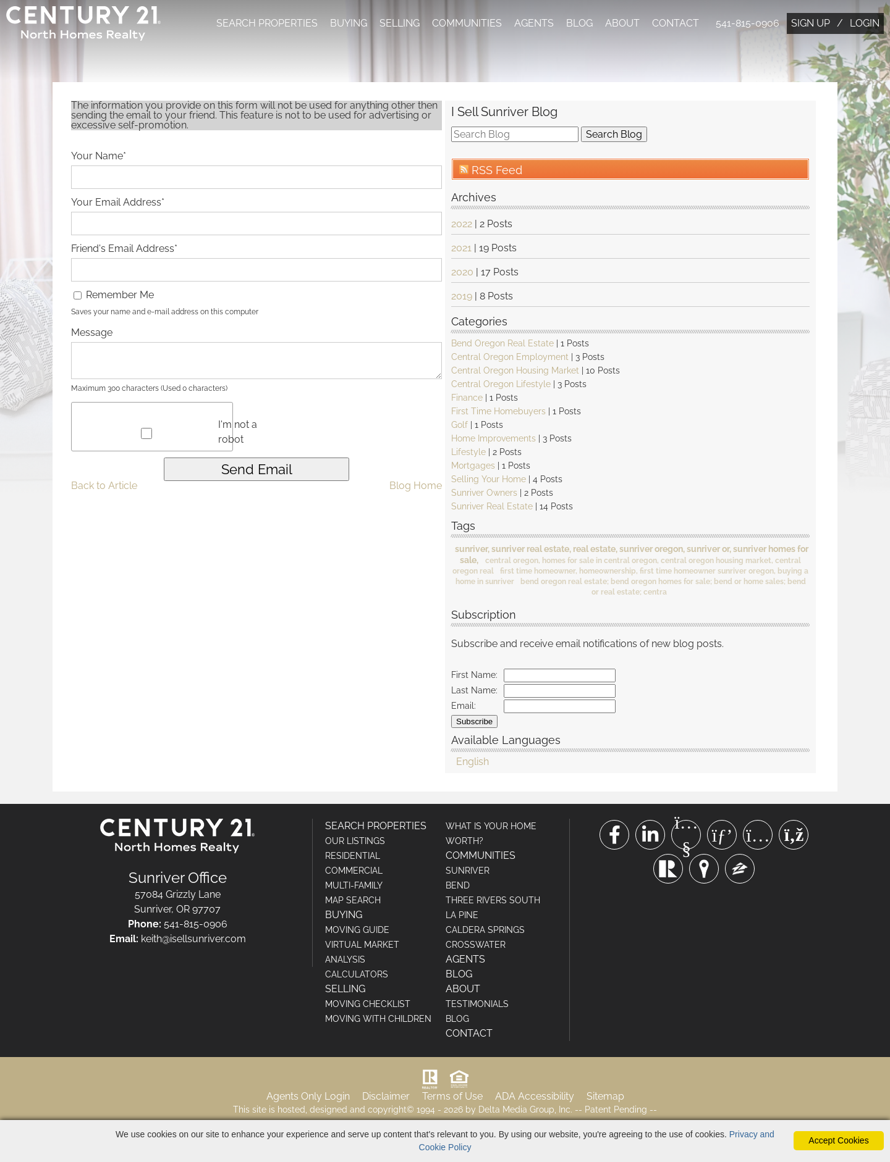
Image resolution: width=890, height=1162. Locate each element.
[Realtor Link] (668, 870)
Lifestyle (468, 453)
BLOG (579, 23)
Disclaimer (386, 1097)
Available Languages (506, 740)
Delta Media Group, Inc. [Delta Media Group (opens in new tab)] (525, 1111)
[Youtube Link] (686, 836)
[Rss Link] (793, 836)
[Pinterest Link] (722, 836)
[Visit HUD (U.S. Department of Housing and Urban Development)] (459, 1080)
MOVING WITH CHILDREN (378, 1020)
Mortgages (473, 467)
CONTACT (675, 23)
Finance (467, 399)
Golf (459, 426)
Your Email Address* (117, 203)
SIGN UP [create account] (810, 23)
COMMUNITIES (467, 23)
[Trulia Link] (704, 870)
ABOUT (622, 23)
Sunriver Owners (484, 494)
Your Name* (98, 157)
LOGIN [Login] (864, 23)
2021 (461, 249)
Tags (463, 526)
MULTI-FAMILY (354, 887)
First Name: (474, 676)
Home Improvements (493, 440)
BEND (458, 887)
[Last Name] (560, 692)
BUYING (348, 23)
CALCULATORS (356, 975)
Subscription (483, 615)
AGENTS (534, 23)
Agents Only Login (308, 1097)
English (472, 763)
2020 (462, 273)
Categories (479, 322)
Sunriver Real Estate (492, 507)
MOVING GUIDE (357, 931)
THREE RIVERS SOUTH (493, 901)
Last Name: (474, 691)
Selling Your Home (488, 480)
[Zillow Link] (740, 870)
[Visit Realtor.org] (430, 1080)
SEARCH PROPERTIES (267, 23)
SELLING (399, 23)
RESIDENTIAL (352, 857)
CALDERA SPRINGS (485, 931)
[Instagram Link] (758, 836)
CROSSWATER (476, 946)
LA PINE (462, 916)
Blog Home (415, 487)
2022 (461, 225)
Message (91, 334)
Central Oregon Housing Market (515, 372)
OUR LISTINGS (355, 842)
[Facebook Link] (614, 836)
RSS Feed (490, 171)
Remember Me (114, 296)
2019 (461, 297)
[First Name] (560, 676)
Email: (463, 707)
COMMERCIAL (354, 872)
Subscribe (474, 722)
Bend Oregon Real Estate (502, 344)
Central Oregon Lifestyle (501, 385)
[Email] (560, 707)
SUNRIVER (468, 872)
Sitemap (605, 1097)
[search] (514, 135)
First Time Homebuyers (498, 412)
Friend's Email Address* (124, 250)
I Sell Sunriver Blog (504, 113)
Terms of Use (452, 1097)
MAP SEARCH (353, 901)
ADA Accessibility (534, 1097)
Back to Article (104, 487)
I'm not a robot (237, 433)
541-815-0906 (747, 23)
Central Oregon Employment (510, 358)
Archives (473, 198)
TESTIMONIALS (477, 1005)
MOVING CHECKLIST (367, 1005)
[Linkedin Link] (650, 836)
